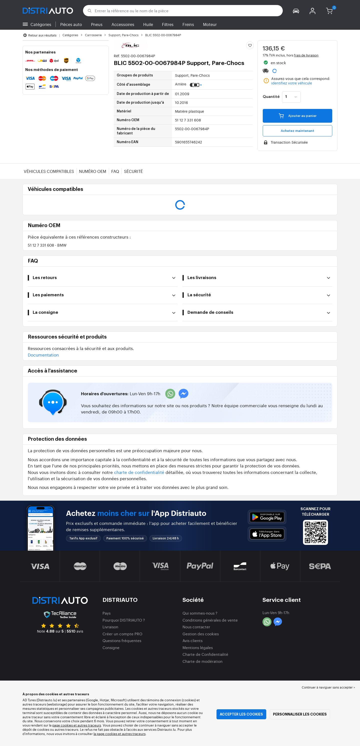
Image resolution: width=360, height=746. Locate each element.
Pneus (96, 24)
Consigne (111, 647)
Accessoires (123, 24)
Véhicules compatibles (49, 171)
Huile (148, 24)
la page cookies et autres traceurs (120, 734)
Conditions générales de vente (210, 620)
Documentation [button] (43, 355)
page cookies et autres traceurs (76, 725)
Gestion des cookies (200, 633)
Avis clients (192, 640)
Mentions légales (197, 647)
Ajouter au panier (297, 115)
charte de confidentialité (139, 472)
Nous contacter (196, 626)
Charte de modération (202, 661)
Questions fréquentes (121, 640)
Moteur (210, 24)
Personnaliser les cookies (300, 714)
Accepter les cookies (241, 714)
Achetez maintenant (297, 130)
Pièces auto (71, 24)
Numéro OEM (92, 171)
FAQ (115, 171)
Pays (106, 613)
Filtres (168, 24)
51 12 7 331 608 (47, 245)
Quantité (271, 97)
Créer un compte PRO (122, 633)
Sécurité (133, 171)
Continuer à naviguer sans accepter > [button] (328, 687)
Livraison (110, 626)
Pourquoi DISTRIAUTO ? (123, 620)
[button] (296, 10)
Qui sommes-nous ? (200, 613)
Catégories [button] (40, 24)
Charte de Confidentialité (205, 654)
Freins (188, 24)
